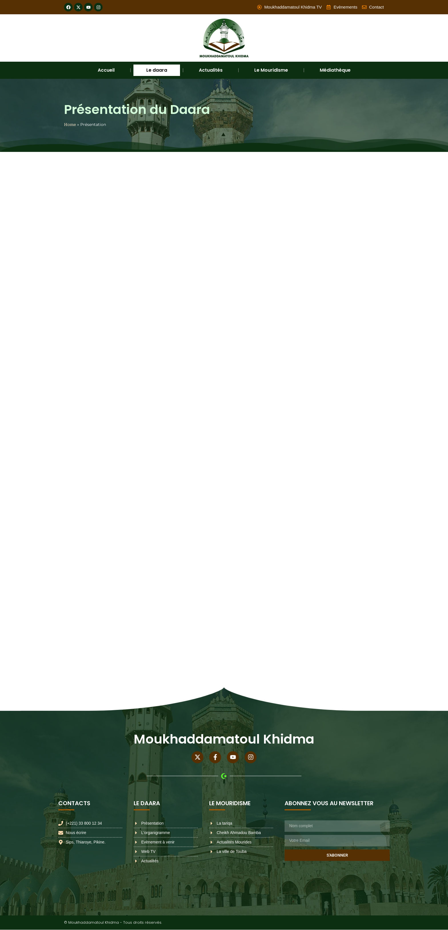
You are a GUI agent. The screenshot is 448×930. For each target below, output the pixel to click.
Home (70, 124)
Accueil (106, 70)
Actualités (211, 70)
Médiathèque (335, 70)
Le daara (156, 70)
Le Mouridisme (271, 70)
